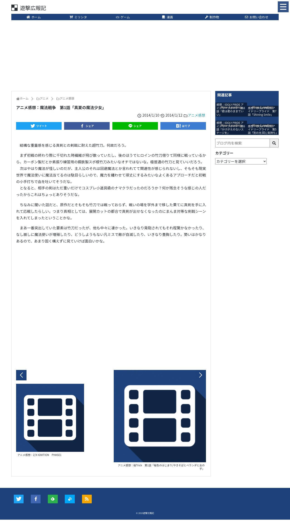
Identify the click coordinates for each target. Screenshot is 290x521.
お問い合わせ (256, 17)
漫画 (167, 17)
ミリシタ (78, 17)
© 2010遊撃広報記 (145, 514)
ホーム (34, 17)
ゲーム (123, 17)
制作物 (212, 17)
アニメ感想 (196, 115)
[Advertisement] (145, 55)
